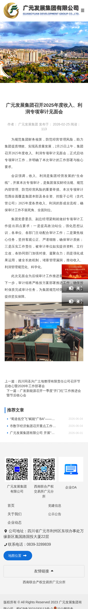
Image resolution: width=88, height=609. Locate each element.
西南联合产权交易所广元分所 (44, 582)
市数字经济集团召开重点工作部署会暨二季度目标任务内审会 (33, 426)
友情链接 (44, 571)
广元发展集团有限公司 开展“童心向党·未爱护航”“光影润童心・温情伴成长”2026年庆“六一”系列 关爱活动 (33, 433)
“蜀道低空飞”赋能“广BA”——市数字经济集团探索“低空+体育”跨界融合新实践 (33, 419)
